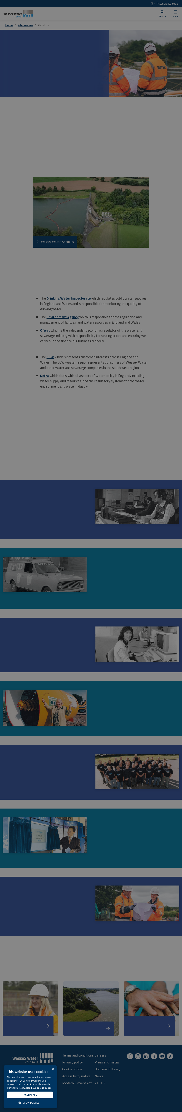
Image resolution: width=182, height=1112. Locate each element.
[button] (30, 1103)
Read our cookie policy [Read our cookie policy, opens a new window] (38, 1087)
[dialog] (30, 1086)
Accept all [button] (30, 1094)
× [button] (53, 1069)
